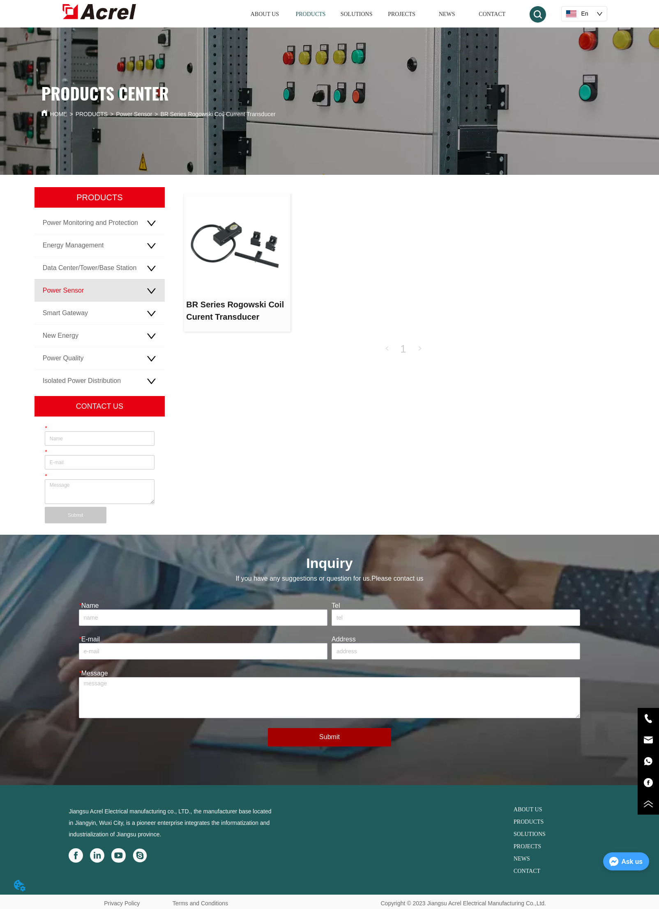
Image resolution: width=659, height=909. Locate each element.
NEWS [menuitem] (447, 14)
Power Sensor (134, 114)
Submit (75, 515)
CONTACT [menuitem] (492, 14)
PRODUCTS (92, 114)
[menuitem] (310, 14)
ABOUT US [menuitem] (265, 14)
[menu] (378, 14)
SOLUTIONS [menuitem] (357, 14)
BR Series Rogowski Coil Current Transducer (218, 114)
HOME (58, 114)
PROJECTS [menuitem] (401, 14)
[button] (310, 14)
